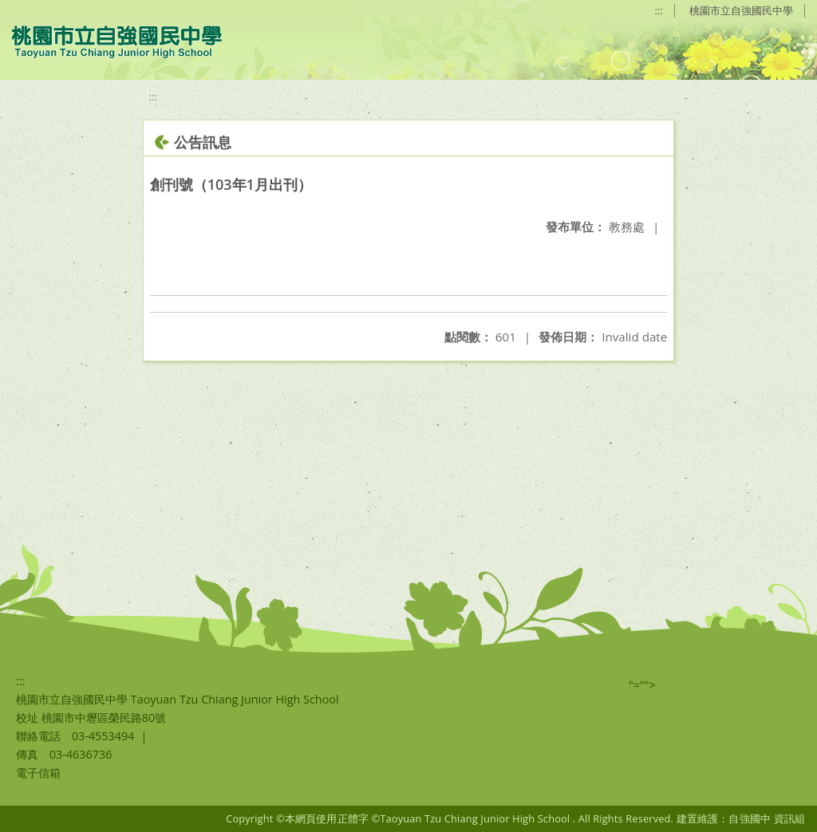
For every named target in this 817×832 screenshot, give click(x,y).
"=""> (642, 684)
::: (659, 10)
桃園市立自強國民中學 (741, 10)
